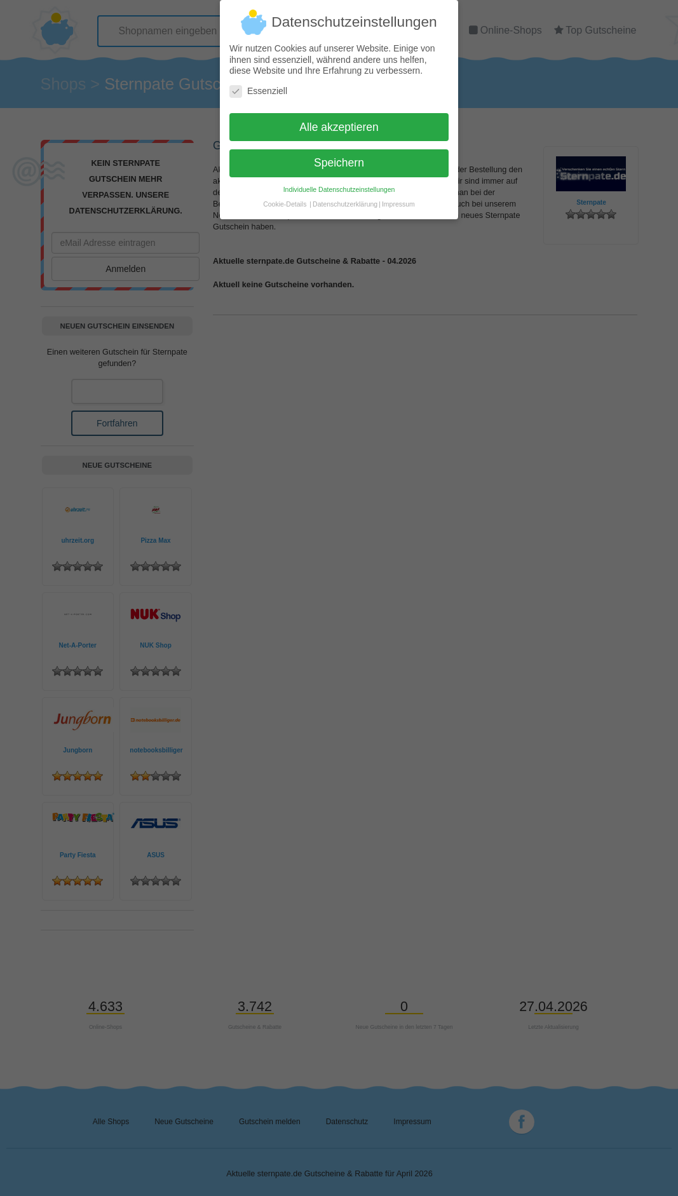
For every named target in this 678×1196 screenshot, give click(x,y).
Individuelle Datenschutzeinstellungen (339, 183)
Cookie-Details (284, 197)
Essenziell (258, 85)
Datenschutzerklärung (345, 197)
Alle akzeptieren (339, 120)
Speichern (339, 156)
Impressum (398, 197)
